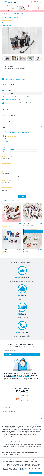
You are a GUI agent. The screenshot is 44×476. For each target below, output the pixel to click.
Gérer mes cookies (7, 473)
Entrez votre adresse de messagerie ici (14, 348)
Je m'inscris (8, 354)
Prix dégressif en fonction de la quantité (14, 71)
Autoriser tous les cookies (35, 473)
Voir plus (21, 196)
